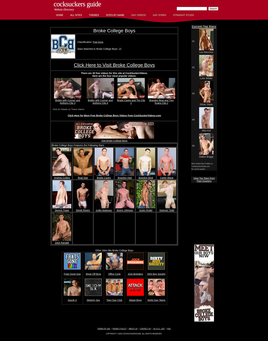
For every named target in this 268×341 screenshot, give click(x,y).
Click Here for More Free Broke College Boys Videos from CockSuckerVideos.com (114, 115)
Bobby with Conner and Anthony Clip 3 (67, 100)
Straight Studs (183, 15)
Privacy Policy (119, 329)
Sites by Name (115, 15)
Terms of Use (103, 329)
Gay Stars (159, 15)
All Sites (76, 15)
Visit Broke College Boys (114, 139)
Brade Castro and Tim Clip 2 (131, 100)
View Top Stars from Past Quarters (204, 179)
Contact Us (145, 329)
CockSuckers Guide (77, 4)
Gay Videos (138, 15)
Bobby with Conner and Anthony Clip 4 (100, 100)
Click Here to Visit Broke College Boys (114, 65)
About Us (133, 329)
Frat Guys (98, 42)
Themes (94, 15)
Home (59, 15)
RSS (169, 329)
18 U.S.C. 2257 (159, 329)
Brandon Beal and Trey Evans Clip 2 (161, 100)
